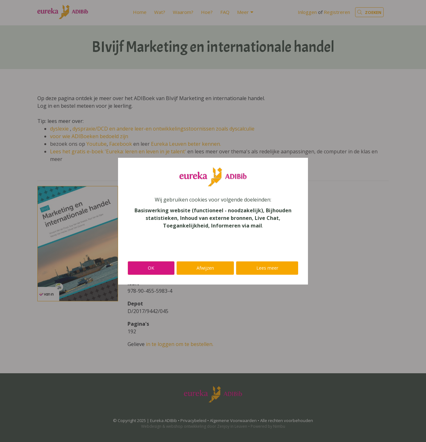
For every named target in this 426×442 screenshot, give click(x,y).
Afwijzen (205, 268)
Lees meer (267, 268)
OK (151, 268)
